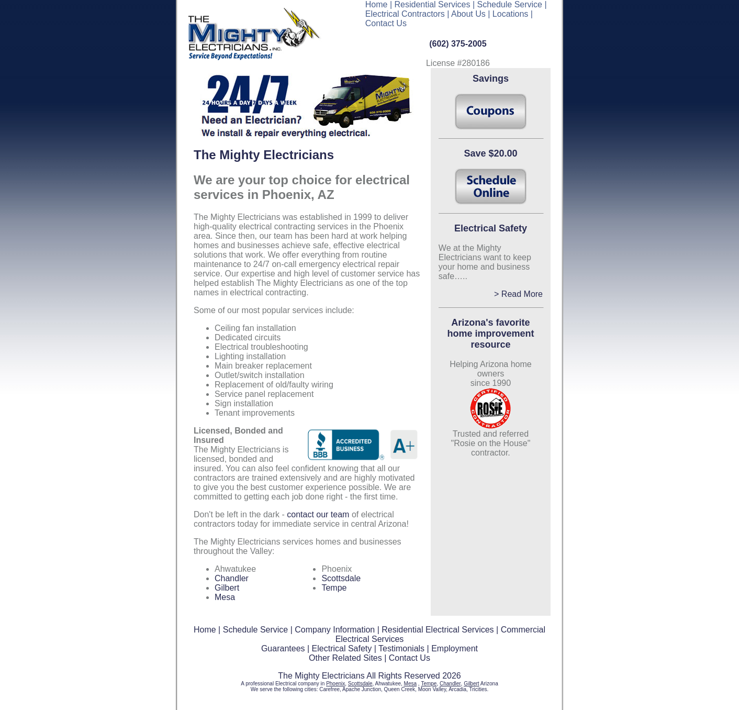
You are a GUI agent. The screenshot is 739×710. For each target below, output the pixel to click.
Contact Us (386, 23)
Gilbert (227, 587)
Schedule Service (510, 4)
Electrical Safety (342, 648)
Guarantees (283, 648)
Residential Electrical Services (438, 629)
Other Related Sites (345, 657)
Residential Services (433, 4)
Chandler (232, 578)
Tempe (333, 587)
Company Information (335, 629)
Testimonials (401, 648)
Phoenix (335, 683)
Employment (454, 648)
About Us (468, 13)
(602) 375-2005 (457, 43)
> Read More (518, 294)
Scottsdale (341, 578)
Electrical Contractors (405, 13)
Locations (510, 13)
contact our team (319, 514)
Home (376, 4)
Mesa (225, 597)
